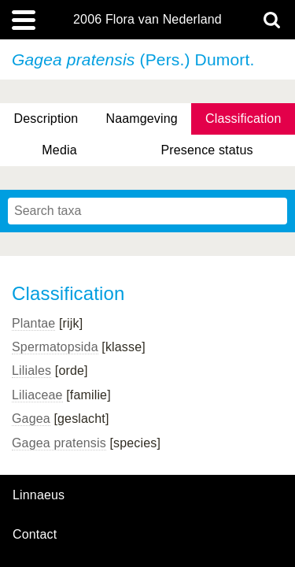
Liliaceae (37, 395)
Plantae (33, 323)
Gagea (31, 418)
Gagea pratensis (59, 443)
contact (35, 534)
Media (59, 150)
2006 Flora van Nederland (147, 19)
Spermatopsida (55, 347)
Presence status (206, 150)
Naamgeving (141, 118)
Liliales (31, 370)
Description (46, 118)
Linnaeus (39, 495)
